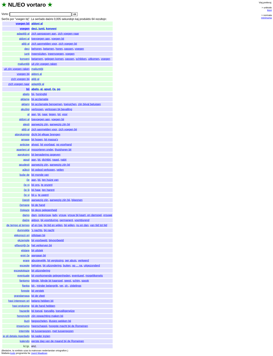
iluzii (26, 320)
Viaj (261, 2)
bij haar (35, 189)
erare (26, 260)
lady (54, 215)
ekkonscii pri (21, 235)
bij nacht (49, 230)
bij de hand (38, 205)
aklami (25, 104)
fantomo (25, 280)
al (41, 89)
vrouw (62, 215)
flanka (26, 285)
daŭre (26, 220)
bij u (33, 194)
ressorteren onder (42, 149)
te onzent (47, 184)
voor (65, 114)
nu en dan (82, 225)
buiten (67, 265)
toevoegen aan (40, 38)
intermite (24, 331)
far (29, 353)
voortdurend (82, 220)
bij (28, 89)
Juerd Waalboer (39, 353)
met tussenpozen (63, 331)
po (58, 89)
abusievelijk (38, 260)
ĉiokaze (24, 210)
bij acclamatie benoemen (46, 104)
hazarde (25, 310)
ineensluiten (38, 53)
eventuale (23, 275)
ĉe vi (27, 194)
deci (34, 28)
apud (47, 89)
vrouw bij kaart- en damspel (85, 215)
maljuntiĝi (24, 63)
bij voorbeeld (39, 240)
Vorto (4, 14)
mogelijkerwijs (94, 275)
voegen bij (22, 23)
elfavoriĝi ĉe (22, 245)
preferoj (267, 2)
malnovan (36, 350)
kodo (12, 353)
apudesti (24, 164)
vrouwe (107, 215)
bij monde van (40, 174)
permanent (66, 220)
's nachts (36, 230)
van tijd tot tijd (98, 225)
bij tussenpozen (41, 331)
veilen (60, 169)
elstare (25, 250)
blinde (35, 280)
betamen (48, 48)
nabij (64, 159)
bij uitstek (37, 250)
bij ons (35, 184)
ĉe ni (27, 184)
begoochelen (39, 320)
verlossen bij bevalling (58, 109)
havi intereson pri (19, 300)
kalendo (24, 341)
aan (33, 114)
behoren (36, 48)
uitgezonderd (92, 265)
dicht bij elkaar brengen (45, 134)
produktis (85, 19)
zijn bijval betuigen (89, 104)
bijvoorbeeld (56, 240)
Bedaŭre (6, 350)
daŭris (49, 19)
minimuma (266, 18)
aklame (25, 99)
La (32, 19)
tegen (52, 114)
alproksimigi (22, 134)
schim (76, 280)
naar (44, 114)
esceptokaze (22, 270)
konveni (51, 28)
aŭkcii (26, 169)
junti (41, 28)
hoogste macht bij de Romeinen (68, 326)
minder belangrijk (47, 285)
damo (25, 215)
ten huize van (50, 179)
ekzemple (23, 240)
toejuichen (70, 104)
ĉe (53, 89)
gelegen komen (54, 58)
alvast (35, 144)
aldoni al (37, 23)
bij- (33, 285)
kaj (77, 19)
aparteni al (23, 149)
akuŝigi (25, 109)
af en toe (36, 225)
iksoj (269, 10)
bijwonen (77, 200)
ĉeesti (26, 200)
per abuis (70, 260)
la (13, 350)
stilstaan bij (38, 235)
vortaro (36, 5)
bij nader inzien (40, 336)
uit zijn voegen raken (44, 63)
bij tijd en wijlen (53, 225)
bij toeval (36, 310)
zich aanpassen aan (43, 33)
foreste (25, 290)
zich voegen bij (67, 43)
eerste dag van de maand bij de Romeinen (57, 341)
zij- (66, 285)
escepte (24, 265)
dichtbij (46, 159)
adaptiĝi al (23, 33)
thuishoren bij (63, 149)
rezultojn (100, 19)
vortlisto (19, 350)
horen (59, 48)
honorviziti (23, 315)
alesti (26, 124)
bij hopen (37, 139)
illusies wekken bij (60, 320)
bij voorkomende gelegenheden (50, 275)
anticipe (24, 144)
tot (59, 114)
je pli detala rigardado (16, 336)
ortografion (61, 350)
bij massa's (51, 139)
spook (85, 280)
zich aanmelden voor (44, 43)
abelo (35, 89)
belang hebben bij (42, 300)
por (12, 19)
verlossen (37, 109)
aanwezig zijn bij (60, 124)
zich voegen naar (68, 33)
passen (68, 48)
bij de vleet (38, 295)
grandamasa (22, 295)
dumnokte (23, 230)
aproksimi (23, 154)
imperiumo (23, 326)
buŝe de (25, 174)
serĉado (40, 19)
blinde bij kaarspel (51, 280)
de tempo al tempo (18, 225)
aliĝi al (25, 43)
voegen (24, 28)
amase (25, 139)
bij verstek (37, 290)
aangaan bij (38, 255)
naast (55, 159)
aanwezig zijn (39, 124)
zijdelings (75, 285)
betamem (37, 58)
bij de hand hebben (43, 305)
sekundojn (68, 19)
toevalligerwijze (65, 310)
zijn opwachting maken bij (47, 315)
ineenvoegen (56, 53)
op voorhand (64, 144)
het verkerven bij (41, 245)
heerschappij (39, 326)
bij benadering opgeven (45, 154)
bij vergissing (55, 260)
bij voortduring (49, 220)
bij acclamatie (39, 99)
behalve (36, 265)
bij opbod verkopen (43, 169)
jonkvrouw (44, 215)
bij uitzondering (52, 265)
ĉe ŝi (27, 189)
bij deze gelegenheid (44, 210)
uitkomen (93, 58)
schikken (81, 58)
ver (61, 285)
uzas (25, 350)
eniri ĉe (25, 255)
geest (67, 280)
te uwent (43, 194)
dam (34, 215)
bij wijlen (69, 225)
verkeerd (83, 260)
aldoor (35, 220)
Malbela (5, 353)
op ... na (77, 265)
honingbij (41, 94)
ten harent (48, 189)
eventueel (78, 275)
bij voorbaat (47, 144)
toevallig (49, 310)
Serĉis (5, 19)
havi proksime (21, 305)
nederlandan (48, 350)
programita (21, 353)
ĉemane (25, 205)
